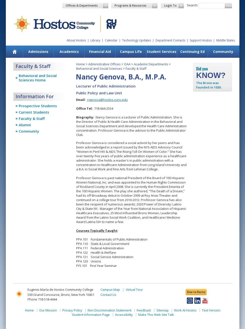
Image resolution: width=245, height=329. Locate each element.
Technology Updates (136, 40)
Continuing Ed (192, 51)
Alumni (25, 125)
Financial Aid (100, 51)
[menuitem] (14, 52)
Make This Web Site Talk (156, 314)
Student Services (161, 51)
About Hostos (76, 40)
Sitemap (162, 310)
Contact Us (108, 294)
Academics (69, 51)
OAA (127, 64)
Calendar (111, 40)
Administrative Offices (104, 64)
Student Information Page (91, 314)
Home (80, 64)
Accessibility (124, 314)
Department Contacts (170, 40)
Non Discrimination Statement (109, 310)
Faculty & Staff (32, 118)
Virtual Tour (134, 289)
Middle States (225, 40)
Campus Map (110, 289)
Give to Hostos (196, 292)
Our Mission (48, 310)
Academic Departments (151, 64)
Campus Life (131, 51)
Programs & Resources (136, 5)
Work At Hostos (185, 310)
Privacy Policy (72, 310)
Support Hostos (201, 40)
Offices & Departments (87, 5)
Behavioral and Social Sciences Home (38, 77)
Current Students (34, 112)
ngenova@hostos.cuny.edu (107, 99)
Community (223, 51)
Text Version (211, 310)
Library (95, 40)
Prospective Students (38, 106)
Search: (192, 5)
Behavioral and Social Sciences (99, 68)
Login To (174, 5)
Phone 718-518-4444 (42, 299)
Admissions (38, 51)
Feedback (144, 310)
